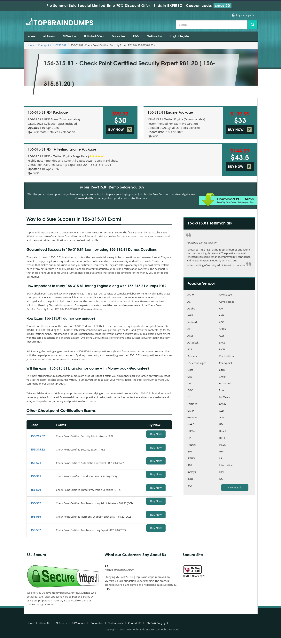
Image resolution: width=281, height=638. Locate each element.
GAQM (223, 404)
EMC (190, 390)
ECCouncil (224, 383)
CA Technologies (196, 363)
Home (31, 36)
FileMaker (224, 397)
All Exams (49, 36)
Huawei (191, 444)
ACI (189, 302)
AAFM (190, 295)
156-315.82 (38, 449)
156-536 (36, 516)
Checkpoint (44, 45)
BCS (189, 349)
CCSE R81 (60, 45)
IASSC (222, 444)
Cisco (190, 370)
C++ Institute (226, 356)
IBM (189, 451)
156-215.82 (38, 436)
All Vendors (69, 36)
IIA (220, 458)
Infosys (191, 472)
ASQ (221, 336)
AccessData (225, 295)
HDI (221, 424)
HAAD (190, 424)
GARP (190, 410)
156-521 (36, 463)
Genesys (192, 417)
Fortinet (192, 404)
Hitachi (223, 431)
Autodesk (193, 342)
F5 (188, 397)
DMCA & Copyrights (157, 623)
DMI (189, 383)
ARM (190, 336)
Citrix (222, 370)
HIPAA (191, 431)
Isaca (190, 479)
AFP (221, 308)
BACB (222, 342)
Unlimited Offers (94, 36)
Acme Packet (226, 302)
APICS (222, 329)
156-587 (36, 530)
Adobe (191, 308)
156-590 (36, 490)
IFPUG (191, 458)
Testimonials (154, 36)
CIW (189, 376)
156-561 (36, 476)
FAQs (136, 36)
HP (189, 438)
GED (221, 410)
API (189, 329)
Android (192, 322)
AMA (221, 315)
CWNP (222, 376)
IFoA (221, 451)
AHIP (190, 315)
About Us (44, 623)
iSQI (189, 485)
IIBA (189, 465)
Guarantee (118, 36)
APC (221, 322)
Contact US (134, 623)
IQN (221, 472)
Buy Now (156, 434)
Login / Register (245, 15)
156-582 (36, 503)
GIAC (222, 417)
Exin (221, 390)
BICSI (222, 349)
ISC (221, 479)
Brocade (192, 356)
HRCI (222, 438)
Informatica (225, 465)
